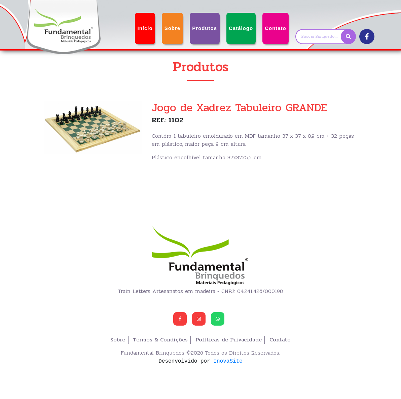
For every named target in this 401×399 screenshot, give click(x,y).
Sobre (173, 28)
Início (144, 28)
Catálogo (241, 28)
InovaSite (227, 361)
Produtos (204, 28)
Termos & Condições (160, 340)
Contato (275, 28)
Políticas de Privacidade (228, 340)
